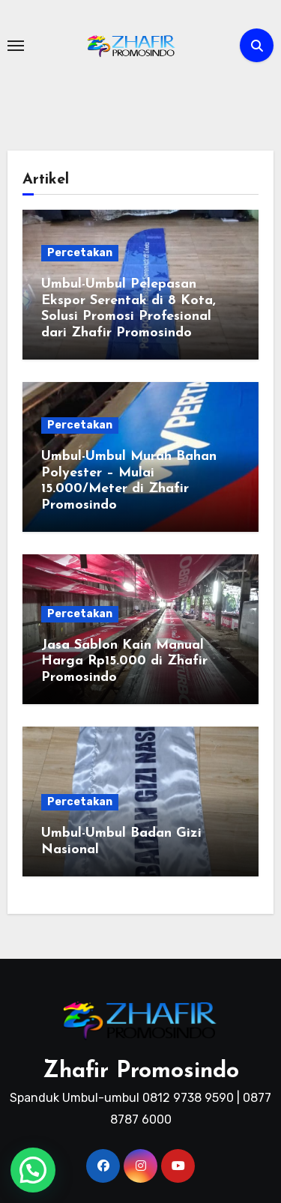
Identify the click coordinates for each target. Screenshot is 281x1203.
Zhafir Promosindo (141, 1071)
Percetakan (79, 252)
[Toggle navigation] (15, 45)
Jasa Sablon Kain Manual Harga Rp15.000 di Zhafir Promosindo (124, 661)
